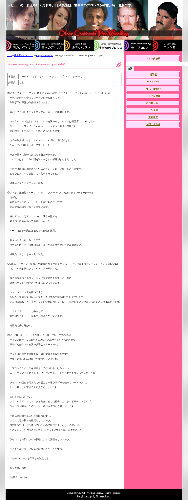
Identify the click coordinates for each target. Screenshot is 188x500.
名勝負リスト (153, 103)
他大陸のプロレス (23, 55)
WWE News (153, 81)
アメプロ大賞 (153, 96)
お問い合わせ (153, 124)
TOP (9, 55)
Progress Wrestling (45, 55)
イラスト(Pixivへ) (153, 88)
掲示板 (153, 74)
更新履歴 (153, 117)
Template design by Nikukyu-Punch (94, 496)
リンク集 (153, 110)
